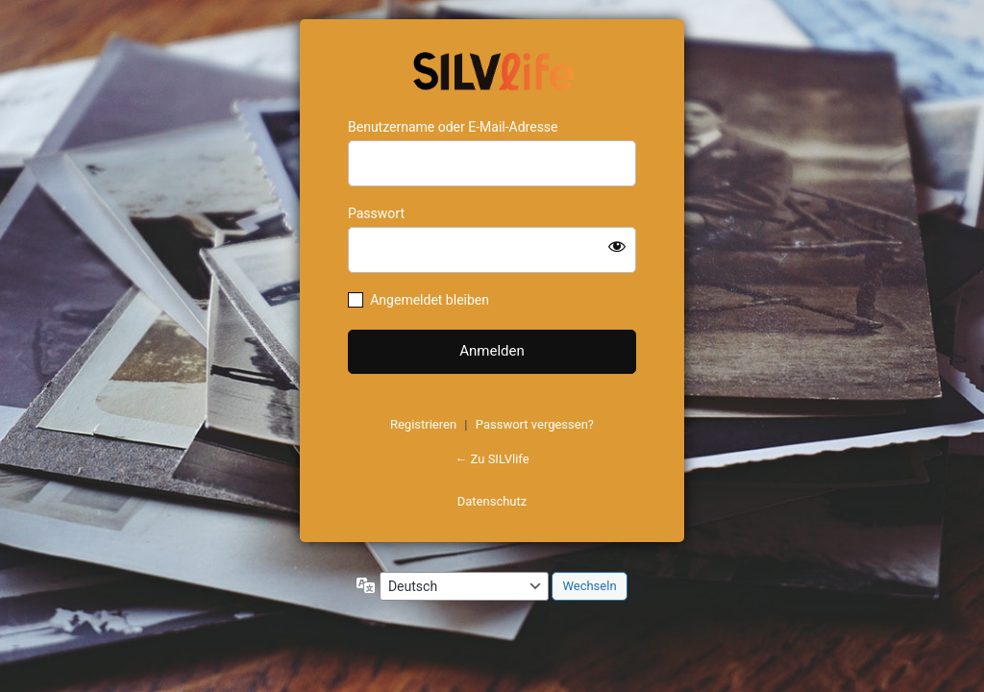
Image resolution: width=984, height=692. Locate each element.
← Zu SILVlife (492, 459)
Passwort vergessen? (535, 424)
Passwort (376, 213)
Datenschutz (492, 501)
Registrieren (423, 424)
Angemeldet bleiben (429, 300)
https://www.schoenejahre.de (492, 69)
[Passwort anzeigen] (617, 246)
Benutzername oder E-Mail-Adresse (453, 127)
